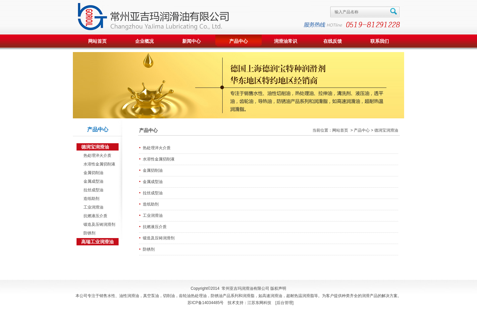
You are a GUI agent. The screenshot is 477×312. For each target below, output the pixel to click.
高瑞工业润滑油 (97, 241)
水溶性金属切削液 (98, 164)
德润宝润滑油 (95, 147)
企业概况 (144, 41)
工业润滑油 (92, 207)
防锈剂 (88, 233)
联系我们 (379, 41)
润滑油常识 (285, 41)
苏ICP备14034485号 (205, 302)
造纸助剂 (90, 198)
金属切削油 (92, 172)
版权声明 (278, 288)
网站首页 (97, 41)
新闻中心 (191, 41)
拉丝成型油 (92, 190)
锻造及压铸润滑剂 (98, 224)
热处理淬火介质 (96, 155)
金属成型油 (92, 181)
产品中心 (238, 41)
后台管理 (284, 302)
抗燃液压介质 (94, 216)
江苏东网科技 (259, 302)
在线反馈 (332, 41)
